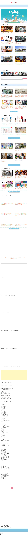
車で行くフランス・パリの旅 (5, 440)
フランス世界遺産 (3, 455)
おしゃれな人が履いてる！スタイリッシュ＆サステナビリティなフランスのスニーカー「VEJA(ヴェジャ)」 (7, 161)
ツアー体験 (2, 436)
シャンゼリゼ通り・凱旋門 (4, 415)
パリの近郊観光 (3, 439)
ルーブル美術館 (3, 425)
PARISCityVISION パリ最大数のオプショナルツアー (7, 388)
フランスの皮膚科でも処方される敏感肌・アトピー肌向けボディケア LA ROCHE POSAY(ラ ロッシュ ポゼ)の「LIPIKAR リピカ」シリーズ (7, 124)
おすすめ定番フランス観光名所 (5, 475)
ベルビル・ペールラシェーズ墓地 (5, 420)
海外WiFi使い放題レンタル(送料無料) (5, 393)
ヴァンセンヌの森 (3, 427)
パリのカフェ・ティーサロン (5, 445)
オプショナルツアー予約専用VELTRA (5, 389)
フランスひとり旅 (3, 460)
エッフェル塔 (3, 408)
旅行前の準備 (3, 477)
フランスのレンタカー (4, 392)
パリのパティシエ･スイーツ (5, 446)
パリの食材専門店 (3, 449)
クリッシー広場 (3, 411)
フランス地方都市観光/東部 (5, 456)
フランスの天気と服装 (4, 459)
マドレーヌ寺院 (3, 421)
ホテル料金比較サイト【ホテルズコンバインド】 (7, 396)
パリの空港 (2, 431)
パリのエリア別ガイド (4, 406)
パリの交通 (2, 430)
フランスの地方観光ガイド (4, 454)
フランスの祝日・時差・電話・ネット (6, 468)
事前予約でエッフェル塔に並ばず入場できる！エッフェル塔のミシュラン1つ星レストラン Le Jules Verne (7, 177)
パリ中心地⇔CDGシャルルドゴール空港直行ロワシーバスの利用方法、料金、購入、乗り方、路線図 (7, 64)
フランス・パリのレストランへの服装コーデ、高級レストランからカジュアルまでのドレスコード (21, 177)
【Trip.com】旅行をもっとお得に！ (5, 397)
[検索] (25, 78)
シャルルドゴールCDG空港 (4, 414)
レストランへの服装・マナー (5, 451)
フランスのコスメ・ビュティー (5, 453)
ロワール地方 (3, 458)
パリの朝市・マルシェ (4, 448)
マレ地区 (2, 422)
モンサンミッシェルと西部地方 (5, 457)
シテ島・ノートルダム (4, 413)
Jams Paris (14, 2)
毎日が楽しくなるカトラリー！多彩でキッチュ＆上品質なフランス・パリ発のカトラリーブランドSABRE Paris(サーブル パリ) (21, 107)
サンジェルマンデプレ (4, 412)
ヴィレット (2, 428)
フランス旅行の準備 (3, 466)
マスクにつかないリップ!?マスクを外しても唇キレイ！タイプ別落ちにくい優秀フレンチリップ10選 (21, 124)
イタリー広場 (3, 407)
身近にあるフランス (3, 478)
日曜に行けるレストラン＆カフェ (5, 452)
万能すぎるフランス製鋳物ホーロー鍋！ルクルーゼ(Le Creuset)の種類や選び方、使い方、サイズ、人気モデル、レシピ (7, 107)
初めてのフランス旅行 (4, 474)
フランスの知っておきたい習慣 (5, 467)
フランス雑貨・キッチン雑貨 (4, 473)
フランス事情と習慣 (4, 476)
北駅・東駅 (2, 429)
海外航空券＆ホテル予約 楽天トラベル (6, 398)
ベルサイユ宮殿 (3, 418)
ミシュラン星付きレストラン (5, 450)
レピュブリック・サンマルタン (5, 426)
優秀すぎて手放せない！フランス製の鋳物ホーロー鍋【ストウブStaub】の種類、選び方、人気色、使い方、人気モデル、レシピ (7, 96)
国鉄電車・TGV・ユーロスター (5, 433)
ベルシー (2, 419)
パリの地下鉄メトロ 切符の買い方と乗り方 (20, 32)
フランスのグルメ (3, 444)
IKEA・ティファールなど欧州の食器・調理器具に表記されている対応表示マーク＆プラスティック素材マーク (21, 96)
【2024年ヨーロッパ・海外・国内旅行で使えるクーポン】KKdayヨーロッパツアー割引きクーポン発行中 (21, 214)
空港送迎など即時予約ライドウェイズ (6, 401)
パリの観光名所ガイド (4, 435)
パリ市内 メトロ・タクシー (4, 432)
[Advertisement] (14, 375)
